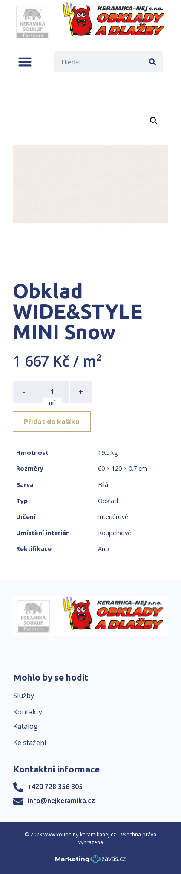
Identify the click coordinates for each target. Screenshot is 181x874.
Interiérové (113, 517)
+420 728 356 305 (55, 786)
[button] (25, 62)
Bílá (103, 485)
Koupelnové (114, 533)
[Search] (152, 61)
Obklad (108, 501)
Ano (103, 549)
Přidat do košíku (52, 421)
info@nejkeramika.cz (61, 800)
